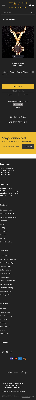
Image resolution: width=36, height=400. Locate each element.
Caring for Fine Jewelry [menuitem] (7, 280)
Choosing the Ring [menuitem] (6, 266)
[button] (30, 5)
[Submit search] (33, 13)
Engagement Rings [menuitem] (6, 210)
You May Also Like (18, 121)
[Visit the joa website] (26, 372)
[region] (18, 42)
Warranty (3, 323)
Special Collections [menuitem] (6, 242)
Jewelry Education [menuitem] (5, 256)
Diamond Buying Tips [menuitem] (7, 263)
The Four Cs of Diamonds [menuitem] (8, 259)
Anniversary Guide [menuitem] (6, 291)
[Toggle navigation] (3, 5)
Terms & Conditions (11, 385)
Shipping (10, 95)
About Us (3, 309)
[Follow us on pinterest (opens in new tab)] (7, 352)
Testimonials (4, 319)
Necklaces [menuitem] (3, 231)
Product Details (18, 116)
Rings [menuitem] (2, 224)
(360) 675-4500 (18, 65)
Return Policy (7, 383)
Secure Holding (5, 326)
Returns (26, 95)
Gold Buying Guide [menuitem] (6, 295)
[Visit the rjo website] (21, 372)
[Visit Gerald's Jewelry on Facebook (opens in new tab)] (11, 352)
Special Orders (4, 333)
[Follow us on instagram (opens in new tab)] (3, 352)
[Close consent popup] (33, 396)
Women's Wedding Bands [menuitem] (8, 217)
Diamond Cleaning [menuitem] (6, 284)
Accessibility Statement (13, 387)
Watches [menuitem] (2, 238)
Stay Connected (14, 138)
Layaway (3, 330)
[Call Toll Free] (5, 175)
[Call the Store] (5, 173)
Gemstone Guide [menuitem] (5, 273)
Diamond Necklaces (9, 19)
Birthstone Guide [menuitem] (5, 270)
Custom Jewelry (5, 312)
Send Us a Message (6, 316)
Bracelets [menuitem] (3, 235)
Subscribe (28, 146)
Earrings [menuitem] (2, 228)
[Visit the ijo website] (16, 372)
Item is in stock (18, 104)
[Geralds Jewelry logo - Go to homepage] (18, 5)
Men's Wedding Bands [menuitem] (7, 213)
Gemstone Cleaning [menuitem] (6, 288)
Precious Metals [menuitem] (5, 277)
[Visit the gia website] (10, 372)
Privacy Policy (18, 383)
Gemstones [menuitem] (3, 221)
